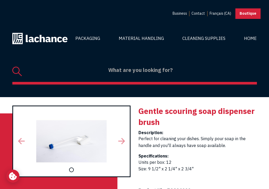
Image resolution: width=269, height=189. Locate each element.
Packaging (87, 38)
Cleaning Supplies (203, 38)
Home (250, 38)
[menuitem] (179, 13)
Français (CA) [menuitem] (220, 13)
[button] (21, 141)
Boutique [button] (248, 13)
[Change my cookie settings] (12, 176)
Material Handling (141, 38)
